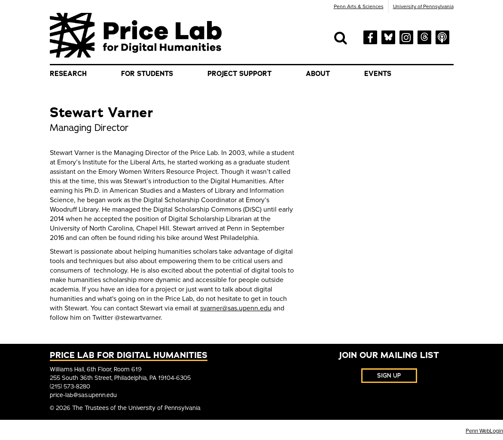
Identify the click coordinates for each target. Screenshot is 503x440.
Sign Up (389, 375)
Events (377, 74)
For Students (147, 74)
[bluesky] (388, 35)
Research (68, 74)
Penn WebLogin (484, 431)
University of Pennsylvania (423, 6)
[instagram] (406, 36)
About (318, 74)
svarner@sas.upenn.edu (235, 308)
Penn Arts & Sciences (359, 6)
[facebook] (370, 36)
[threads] (424, 35)
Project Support (239, 74)
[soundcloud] (442, 36)
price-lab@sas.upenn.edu (83, 395)
